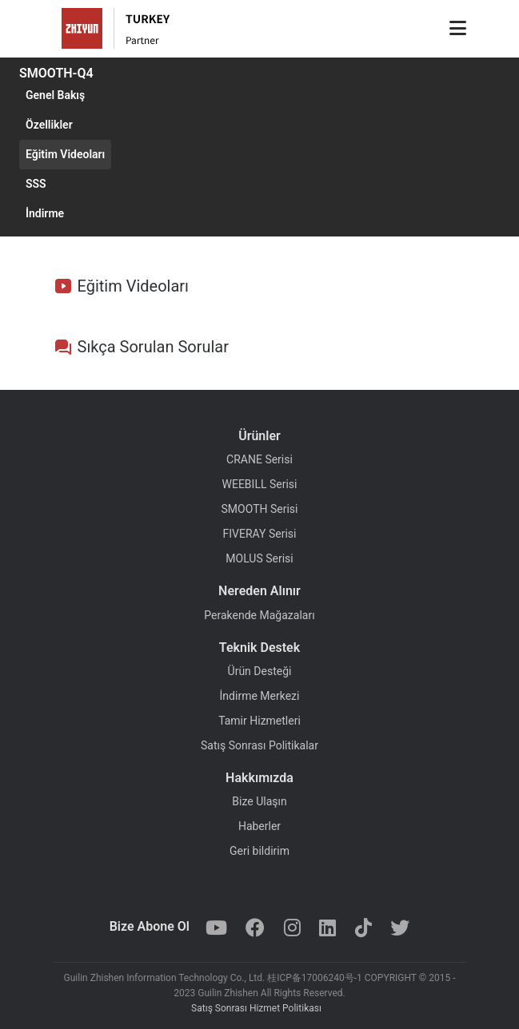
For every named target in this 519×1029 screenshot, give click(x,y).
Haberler (259, 826)
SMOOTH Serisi (260, 509)
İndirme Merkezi (260, 695)
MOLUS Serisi (259, 558)
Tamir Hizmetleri (259, 720)
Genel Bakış (55, 95)
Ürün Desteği (260, 671)
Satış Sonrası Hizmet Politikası (256, 1008)
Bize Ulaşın (259, 801)
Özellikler (49, 124)
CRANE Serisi (259, 459)
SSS (36, 183)
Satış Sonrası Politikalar (259, 745)
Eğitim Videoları (65, 154)
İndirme (45, 213)
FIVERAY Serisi (260, 533)
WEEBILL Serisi (259, 484)
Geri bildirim (259, 850)
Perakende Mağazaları (259, 615)
